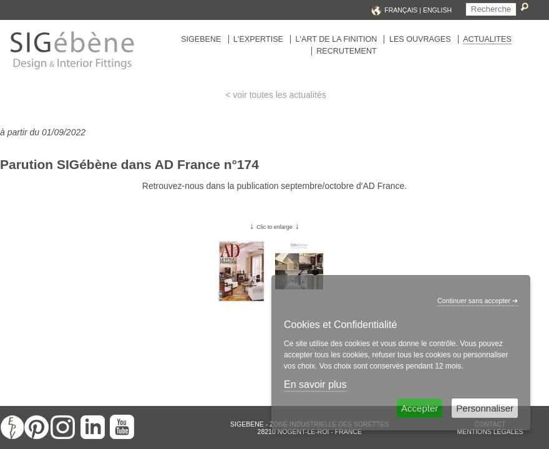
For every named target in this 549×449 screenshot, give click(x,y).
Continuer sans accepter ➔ (477, 300)
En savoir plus (315, 384)
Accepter (419, 408)
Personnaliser (484, 408)
